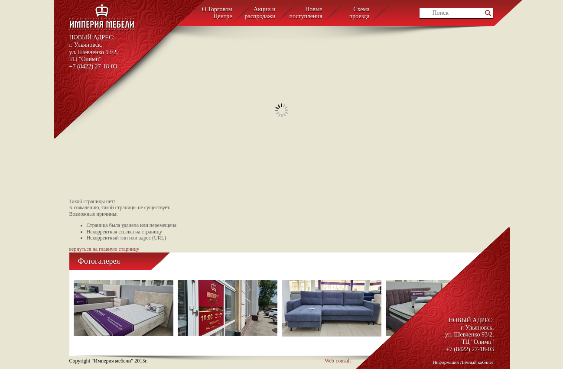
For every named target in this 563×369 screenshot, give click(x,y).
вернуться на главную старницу (104, 249)
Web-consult (338, 361)
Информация (446, 362)
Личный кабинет (477, 362)
